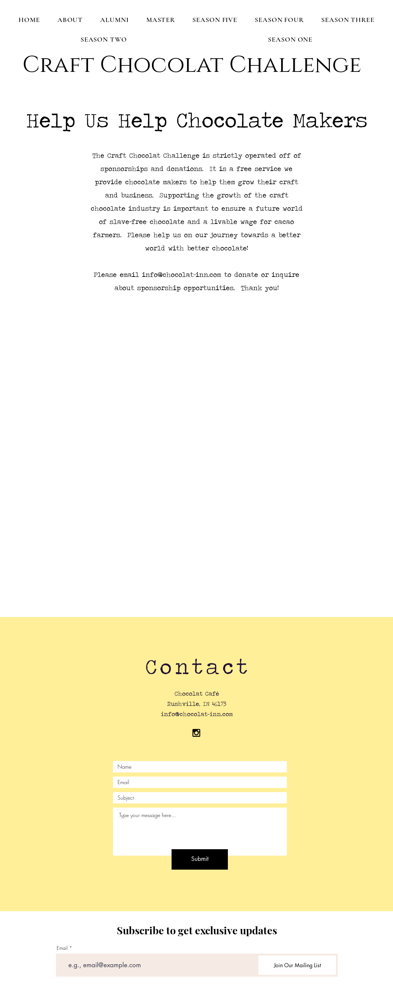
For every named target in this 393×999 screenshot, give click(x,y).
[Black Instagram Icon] (196, 732)
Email (62, 948)
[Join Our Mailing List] (297, 965)
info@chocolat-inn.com (181, 274)
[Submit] (200, 859)
